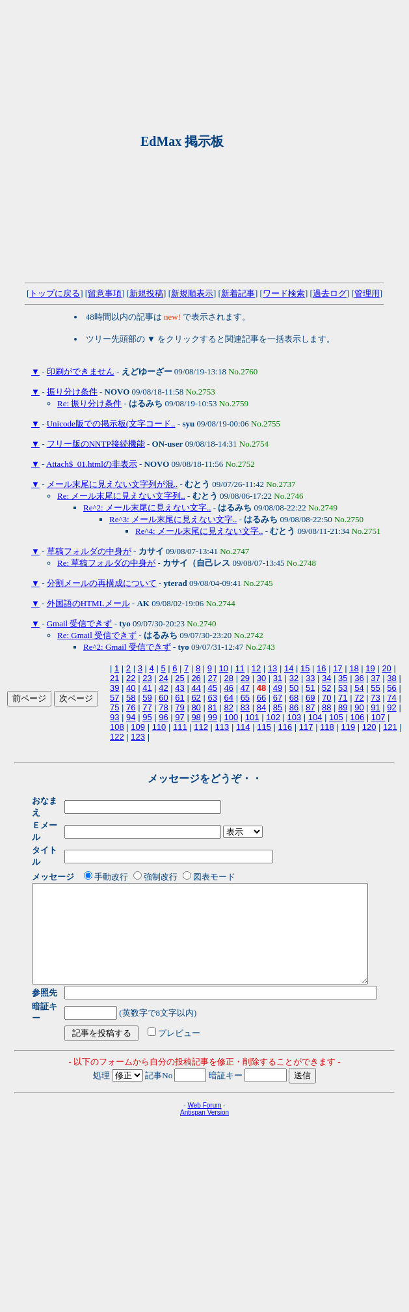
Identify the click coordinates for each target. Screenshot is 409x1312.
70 (326, 698)
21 (114, 678)
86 (293, 707)
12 (256, 668)
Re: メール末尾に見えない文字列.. (121, 496)
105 (336, 717)
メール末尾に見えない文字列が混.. (112, 484)
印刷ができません (80, 371)
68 (293, 698)
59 (147, 698)
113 (222, 727)
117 (306, 727)
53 (342, 688)
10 (223, 668)
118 (327, 727)
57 (114, 698)
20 (386, 668)
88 (326, 707)
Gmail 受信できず (79, 623)
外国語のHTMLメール (88, 603)
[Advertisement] (134, 141)
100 (231, 717)
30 (261, 678)
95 (147, 717)
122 (117, 737)
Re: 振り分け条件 (89, 403)
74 (391, 698)
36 (358, 678)
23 (147, 678)
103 (294, 717)
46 (228, 688)
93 (114, 717)
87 (310, 707)
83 (245, 707)
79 (179, 707)
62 (195, 698)
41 (147, 688)
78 (163, 707)
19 (370, 668)
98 (195, 717)
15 (305, 668)
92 (391, 707)
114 (243, 727)
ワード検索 (284, 293)
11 (239, 668)
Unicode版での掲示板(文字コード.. (111, 423)
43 (179, 688)
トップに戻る (54, 293)
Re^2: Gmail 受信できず (127, 647)
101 (252, 717)
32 (293, 678)
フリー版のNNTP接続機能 (96, 444)
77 (147, 707)
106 (357, 717)
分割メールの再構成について (102, 583)
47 (245, 688)
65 (245, 698)
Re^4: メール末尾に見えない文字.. (199, 531)
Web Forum (204, 1085)
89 (342, 707)
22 (130, 678)
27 (212, 678)
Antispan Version (204, 1092)
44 (195, 688)
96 (163, 717)
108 (117, 727)
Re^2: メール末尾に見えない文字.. (147, 507)
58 (130, 698)
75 (114, 707)
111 (180, 727)
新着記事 (238, 293)
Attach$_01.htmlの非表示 (91, 464)
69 (310, 698)
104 (315, 717)
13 (272, 668)
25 (179, 678)
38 (391, 678)
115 (264, 727)
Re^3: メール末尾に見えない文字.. (173, 519)
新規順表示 (192, 293)
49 (277, 688)
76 (130, 707)
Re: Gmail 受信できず (97, 635)
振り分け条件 (72, 392)
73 (375, 698)
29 (245, 678)
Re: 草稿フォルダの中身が (106, 563)
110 (159, 727)
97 (179, 717)
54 (358, 688)
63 (212, 698)
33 (310, 678)
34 (326, 678)
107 (378, 717)
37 (375, 678)
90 (358, 707)
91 (375, 707)
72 (358, 698)
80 (195, 707)
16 (321, 668)
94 (130, 717)
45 (212, 688)
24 (163, 678)
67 (277, 698)
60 (163, 698)
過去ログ (330, 293)
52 (326, 688)
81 (212, 707)
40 (130, 688)
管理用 (367, 293)
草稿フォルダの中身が (89, 551)
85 (277, 707)
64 (228, 698)
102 (273, 717)
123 (138, 737)
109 (138, 727)
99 (212, 717)
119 (348, 727)
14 (288, 668)
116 (285, 727)
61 (179, 698)
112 (201, 727)
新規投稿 (146, 293)
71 (342, 698)
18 (353, 668)
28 (228, 678)
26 (195, 678)
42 (163, 688)
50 (293, 688)
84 (261, 707)
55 (375, 688)
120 (369, 727)
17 (337, 668)
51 (310, 688)
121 (390, 727)
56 (391, 688)
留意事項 (105, 293)
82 (228, 707)
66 (261, 698)
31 (277, 678)
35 (342, 678)
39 (114, 688)
